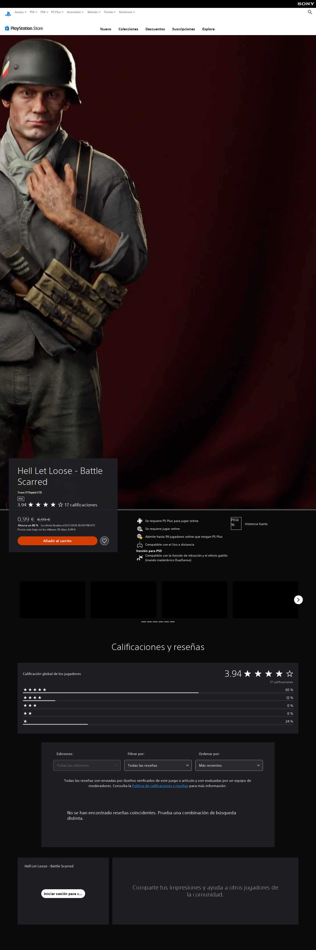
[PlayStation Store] (25, 23)
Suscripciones (183, 25)
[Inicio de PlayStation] (8, 12)
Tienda (108, 12)
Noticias (92, 12)
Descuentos (155, 25)
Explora (208, 25)
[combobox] (87, 761)
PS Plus (55, 12)
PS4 (42, 12)
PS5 (32, 12)
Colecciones (128, 25)
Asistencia (125, 12)
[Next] (298, 595)
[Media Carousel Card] (52, 595)
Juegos (19, 12)
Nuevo (105, 25)
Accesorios (74, 12)
